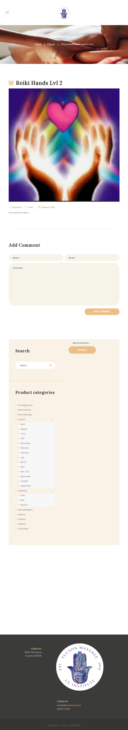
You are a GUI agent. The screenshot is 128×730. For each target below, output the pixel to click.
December (26, 439)
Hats (23, 489)
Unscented (23, 521)
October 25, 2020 (48, 207)
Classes (21, 416)
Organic (22, 512)
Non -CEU (25, 466)
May (22, 461)
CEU (22, 434)
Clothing (22, 484)
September (26, 480)
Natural (21, 507)
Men (23, 493)
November (25, 470)
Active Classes (24, 407)
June (23, 429)
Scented (22, 516)
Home (38, 44)
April (23, 420)
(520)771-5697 (64, 701)
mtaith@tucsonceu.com (69, 697)
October (25, 475)
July (22, 452)
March (23, 457)
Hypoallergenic (25, 503)
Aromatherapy (25, 411)
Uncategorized (25, 402)
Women (24, 498)
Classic (51, 44)
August (24, 425)
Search (82, 347)
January (24, 448)
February (25, 443)
